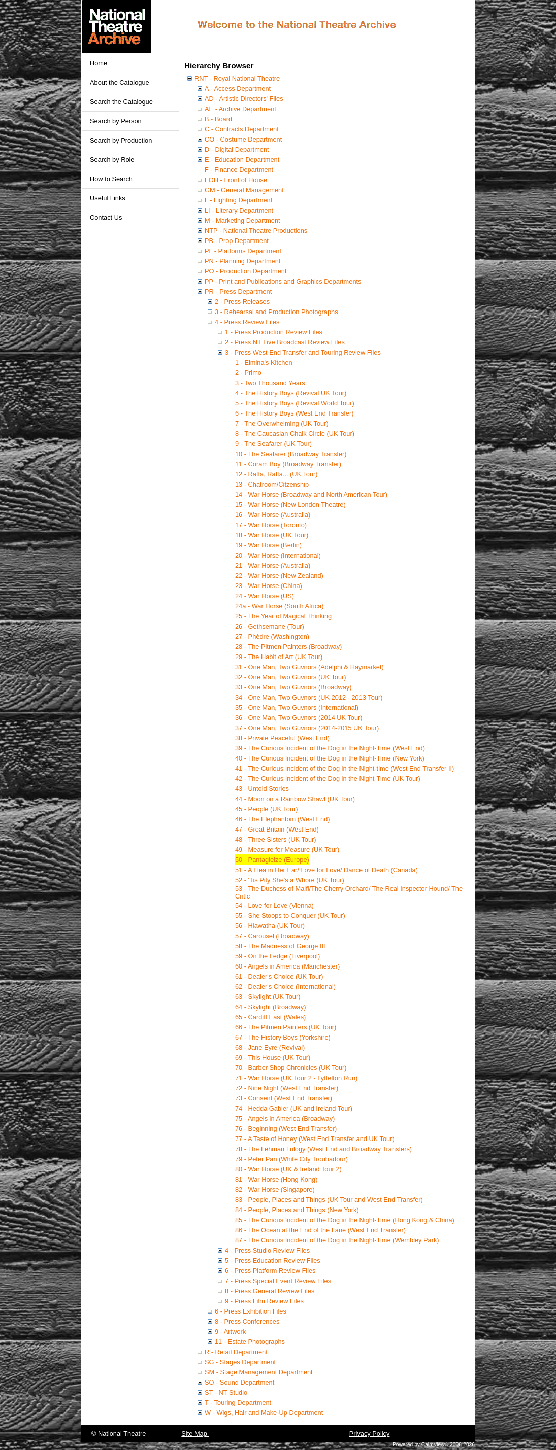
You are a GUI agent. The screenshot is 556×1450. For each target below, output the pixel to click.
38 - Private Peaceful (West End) (282, 738)
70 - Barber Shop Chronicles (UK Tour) (291, 1068)
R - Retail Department (236, 1352)
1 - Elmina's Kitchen (263, 362)
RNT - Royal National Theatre (237, 78)
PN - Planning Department (242, 261)
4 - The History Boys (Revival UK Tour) (290, 393)
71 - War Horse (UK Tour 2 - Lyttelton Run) (296, 1078)
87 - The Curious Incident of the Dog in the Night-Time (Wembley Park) (337, 1240)
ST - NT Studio (226, 1392)
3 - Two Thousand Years (270, 383)
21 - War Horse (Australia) (272, 565)
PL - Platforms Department (243, 251)
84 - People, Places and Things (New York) (297, 1210)
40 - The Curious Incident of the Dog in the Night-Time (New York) (329, 758)
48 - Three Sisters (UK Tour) (275, 839)
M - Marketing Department (242, 220)
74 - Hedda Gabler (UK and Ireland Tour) (293, 1108)
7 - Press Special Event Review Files (278, 1281)
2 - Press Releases (242, 301)
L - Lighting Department (238, 200)
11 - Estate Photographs (250, 1341)
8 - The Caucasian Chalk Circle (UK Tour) (294, 433)
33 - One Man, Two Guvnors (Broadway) (293, 687)
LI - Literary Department (239, 210)
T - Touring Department (238, 1402)
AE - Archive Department (240, 109)
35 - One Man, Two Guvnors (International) (296, 707)
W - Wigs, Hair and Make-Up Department (264, 1413)
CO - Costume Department (243, 139)
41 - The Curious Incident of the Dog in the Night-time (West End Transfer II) (344, 768)
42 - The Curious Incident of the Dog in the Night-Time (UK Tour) (327, 778)
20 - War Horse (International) (278, 555)
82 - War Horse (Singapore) (275, 1189)
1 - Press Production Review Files (273, 332)
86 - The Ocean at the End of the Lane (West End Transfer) (320, 1230)
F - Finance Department (239, 170)
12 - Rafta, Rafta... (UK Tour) (276, 474)
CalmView (433, 1444)
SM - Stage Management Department (259, 1372)
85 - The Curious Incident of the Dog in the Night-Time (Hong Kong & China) (344, 1220)
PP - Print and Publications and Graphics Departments (283, 281)
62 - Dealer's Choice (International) (285, 986)
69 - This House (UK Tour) (272, 1057)
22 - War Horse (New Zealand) (279, 575)
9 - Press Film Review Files (264, 1301)
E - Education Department (242, 159)
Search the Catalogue (121, 102)
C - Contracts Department (242, 129)
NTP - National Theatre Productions (256, 230)
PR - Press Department (238, 291)
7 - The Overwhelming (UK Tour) (282, 423)
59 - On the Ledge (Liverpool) (277, 956)
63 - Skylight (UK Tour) (268, 996)
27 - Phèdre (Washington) (272, 636)
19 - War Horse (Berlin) (268, 545)
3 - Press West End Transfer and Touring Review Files (303, 352)
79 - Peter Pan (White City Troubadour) (291, 1159)
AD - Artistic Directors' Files (244, 98)
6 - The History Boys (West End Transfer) (294, 413)
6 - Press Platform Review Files (270, 1270)
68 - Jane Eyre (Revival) (270, 1047)
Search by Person (116, 121)
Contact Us (106, 217)
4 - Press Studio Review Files (267, 1250)
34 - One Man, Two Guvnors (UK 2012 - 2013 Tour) (308, 697)
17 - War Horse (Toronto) (271, 525)
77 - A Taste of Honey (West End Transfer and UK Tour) (315, 1139)
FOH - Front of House (236, 180)
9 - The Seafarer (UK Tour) (273, 443)
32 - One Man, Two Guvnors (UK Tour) (290, 677)
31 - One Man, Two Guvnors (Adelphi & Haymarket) (309, 667)
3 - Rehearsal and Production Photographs (276, 312)
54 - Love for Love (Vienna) (274, 905)
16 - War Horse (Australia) (272, 515)
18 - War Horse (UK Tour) (271, 535)
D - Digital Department (237, 149)
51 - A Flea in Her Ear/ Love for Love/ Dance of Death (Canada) (326, 870)
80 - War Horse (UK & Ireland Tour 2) (288, 1169)
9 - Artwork (230, 1331)
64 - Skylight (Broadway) (270, 1007)
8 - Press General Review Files (269, 1291)
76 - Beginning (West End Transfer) (286, 1128)
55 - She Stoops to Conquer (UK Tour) (290, 915)
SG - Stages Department (240, 1362)
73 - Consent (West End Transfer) (283, 1098)
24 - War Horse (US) (264, 596)
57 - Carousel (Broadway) (272, 936)
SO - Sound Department (239, 1382)
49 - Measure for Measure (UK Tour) (287, 849)
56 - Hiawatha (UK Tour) (270, 925)
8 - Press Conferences (247, 1321)
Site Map (195, 1433)
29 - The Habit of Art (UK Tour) (278, 657)
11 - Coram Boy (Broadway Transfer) (288, 464)
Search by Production (121, 140)
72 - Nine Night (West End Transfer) (286, 1088)
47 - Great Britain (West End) (277, 829)
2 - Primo (248, 372)
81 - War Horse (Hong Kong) (276, 1179)
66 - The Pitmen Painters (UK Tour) (285, 1027)
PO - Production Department (245, 271)
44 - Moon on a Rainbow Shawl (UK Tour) (295, 799)
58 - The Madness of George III (280, 946)
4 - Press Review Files (247, 322)
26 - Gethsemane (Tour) (269, 626)
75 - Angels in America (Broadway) (285, 1118)
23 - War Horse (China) (268, 586)
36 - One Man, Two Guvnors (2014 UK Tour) (299, 717)
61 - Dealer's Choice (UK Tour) (279, 976)
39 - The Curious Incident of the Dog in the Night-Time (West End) (330, 748)
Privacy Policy (369, 1433)
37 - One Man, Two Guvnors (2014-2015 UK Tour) (307, 728)
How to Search (111, 179)
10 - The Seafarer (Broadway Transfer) (291, 454)
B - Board (218, 119)
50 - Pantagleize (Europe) (272, 860)
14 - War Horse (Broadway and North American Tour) (311, 494)
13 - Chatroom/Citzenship (272, 484)
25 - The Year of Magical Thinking (283, 616)
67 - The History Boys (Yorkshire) (283, 1037)
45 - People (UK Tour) (266, 809)
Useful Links (107, 198)
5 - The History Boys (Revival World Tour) (294, 403)
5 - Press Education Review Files (272, 1260)
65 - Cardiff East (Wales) (270, 1017)
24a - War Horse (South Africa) (279, 606)
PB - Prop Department (237, 241)
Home (98, 63)
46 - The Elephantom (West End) (282, 819)
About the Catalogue (119, 82)
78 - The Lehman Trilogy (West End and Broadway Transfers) (323, 1149)
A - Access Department (238, 88)
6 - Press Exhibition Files (250, 1311)
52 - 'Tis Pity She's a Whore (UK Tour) (289, 880)
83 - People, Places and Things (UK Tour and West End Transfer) (329, 1199)
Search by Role (112, 159)
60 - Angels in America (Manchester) (287, 966)
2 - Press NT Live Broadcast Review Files (285, 342)
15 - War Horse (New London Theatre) (290, 504)
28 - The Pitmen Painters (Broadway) (288, 646)
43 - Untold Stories (262, 788)
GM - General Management (244, 190)
